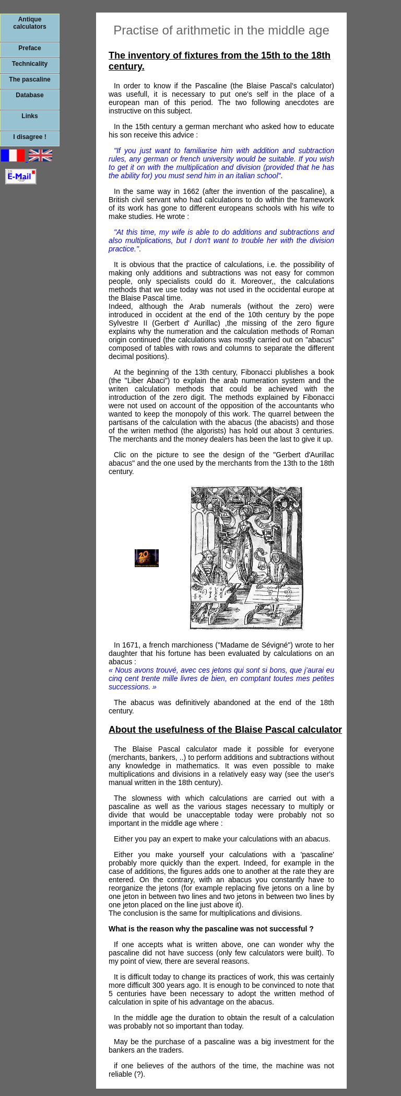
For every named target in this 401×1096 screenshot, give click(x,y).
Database (29, 95)
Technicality (30, 63)
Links (29, 116)
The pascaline (29, 79)
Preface (29, 48)
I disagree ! (29, 137)
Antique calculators (29, 23)
